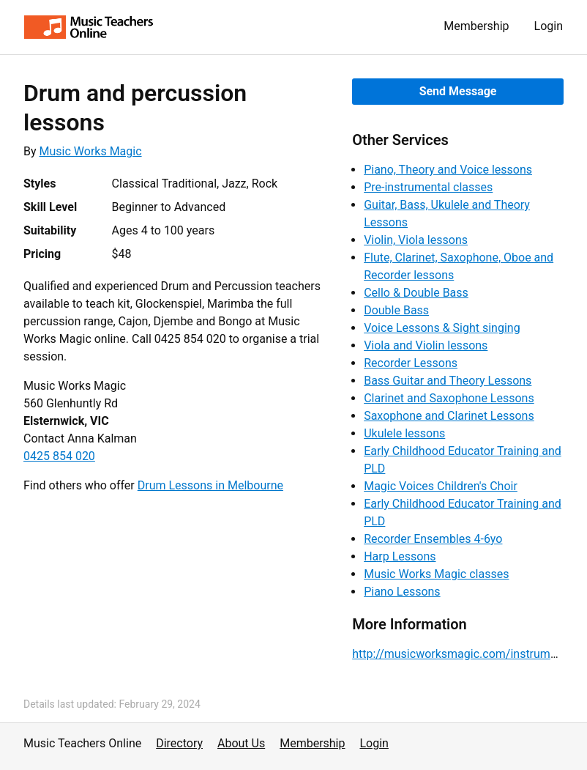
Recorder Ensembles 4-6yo (433, 539)
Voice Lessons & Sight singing (442, 328)
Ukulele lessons (404, 433)
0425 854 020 (59, 456)
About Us (241, 743)
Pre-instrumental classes (428, 187)
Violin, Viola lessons (416, 240)
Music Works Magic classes (436, 574)
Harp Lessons (399, 556)
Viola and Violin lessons (425, 345)
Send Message (458, 91)
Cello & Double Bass (416, 293)
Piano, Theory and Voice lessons (448, 170)
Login (548, 26)
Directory (179, 743)
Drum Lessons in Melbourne (210, 485)
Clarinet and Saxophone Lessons (449, 398)
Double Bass (396, 310)
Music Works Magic (91, 151)
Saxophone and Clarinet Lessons (449, 416)
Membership (476, 26)
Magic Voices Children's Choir (440, 486)
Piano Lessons (402, 592)
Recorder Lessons (410, 363)
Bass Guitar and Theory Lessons (447, 381)
